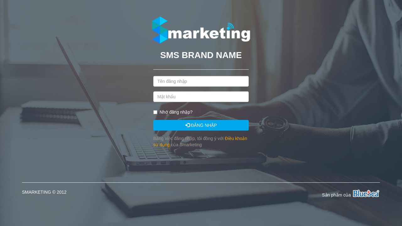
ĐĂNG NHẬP (201, 125)
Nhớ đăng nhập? (176, 112)
